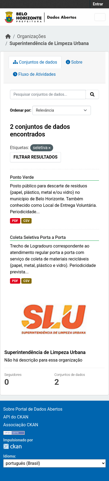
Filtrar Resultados (35, 157)
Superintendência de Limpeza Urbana (49, 43)
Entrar (98, 4)
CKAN (12, 446)
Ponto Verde (22, 177)
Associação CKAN (20, 424)
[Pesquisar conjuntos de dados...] (48, 94)
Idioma (9, 456)
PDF (15, 221)
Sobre (74, 62)
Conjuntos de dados (35, 62)
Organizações (31, 36)
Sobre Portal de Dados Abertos (32, 409)
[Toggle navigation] (99, 17)
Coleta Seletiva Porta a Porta (38, 237)
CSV (26, 221)
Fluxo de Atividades (34, 74)
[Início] (8, 36)
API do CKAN (15, 417)
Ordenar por (20, 110)
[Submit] (92, 94)
